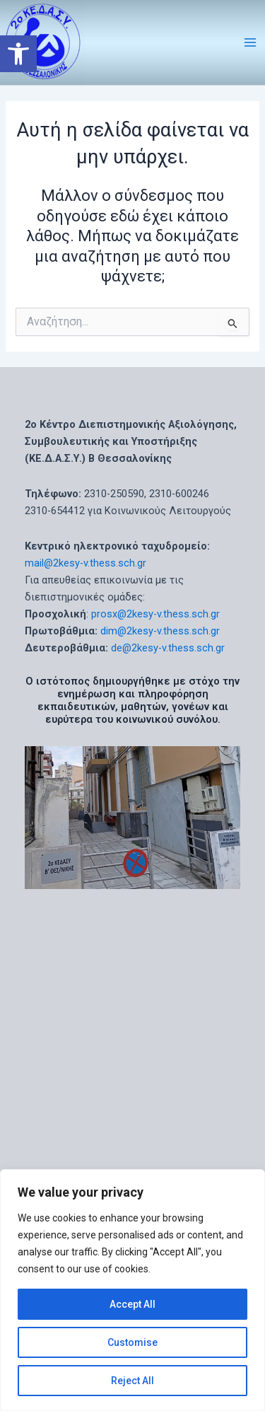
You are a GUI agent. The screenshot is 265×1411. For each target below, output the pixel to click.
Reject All (132, 1380)
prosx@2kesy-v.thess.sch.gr (155, 614)
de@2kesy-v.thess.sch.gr (168, 647)
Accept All (132, 1304)
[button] (18, 53)
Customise (132, 1342)
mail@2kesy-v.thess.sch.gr (85, 563)
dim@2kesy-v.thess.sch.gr (160, 631)
